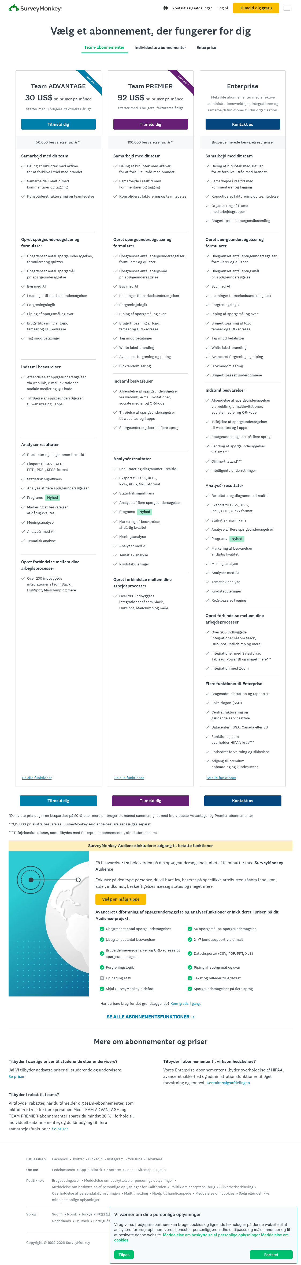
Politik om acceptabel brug (192, 1186)
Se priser (17, 1076)
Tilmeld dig (58, 124)
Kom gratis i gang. (185, 1003)
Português (101, 1220)
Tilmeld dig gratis (256, 8)
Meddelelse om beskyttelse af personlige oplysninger (211, 1235)
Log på (223, 8)
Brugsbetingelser (66, 1180)
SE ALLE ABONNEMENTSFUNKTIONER (150, 1017)
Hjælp (161, 1169)
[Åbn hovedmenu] (286, 8)
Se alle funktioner (37, 777)
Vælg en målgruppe (120, 899)
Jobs (129, 1169)
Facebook (60, 1159)
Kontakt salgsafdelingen (192, 8)
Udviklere (154, 1159)
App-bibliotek (90, 1169)
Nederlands (61, 1220)
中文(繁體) (105, 1214)
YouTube (135, 1159)
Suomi (57, 1214)
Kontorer (113, 1169)
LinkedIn (95, 1159)
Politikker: (35, 1180)
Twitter (78, 1159)
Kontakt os (242, 124)
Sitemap (144, 1169)
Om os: (32, 1169)
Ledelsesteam (63, 1169)
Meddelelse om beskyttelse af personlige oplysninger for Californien (109, 1186)
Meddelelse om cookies (215, 1193)
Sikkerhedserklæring (236, 1186)
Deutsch (82, 1220)
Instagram (115, 1159)
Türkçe (86, 1214)
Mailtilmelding (136, 1193)
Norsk (72, 1214)
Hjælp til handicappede (171, 1193)
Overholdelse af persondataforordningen (86, 1193)
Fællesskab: (36, 1159)
